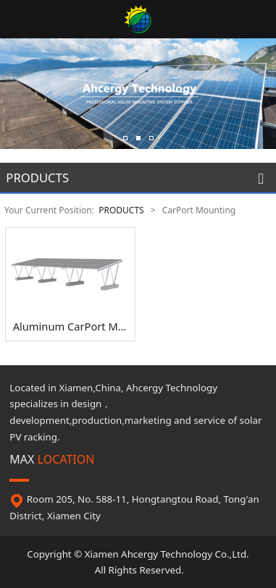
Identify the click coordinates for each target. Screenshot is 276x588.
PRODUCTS (121, 210)
